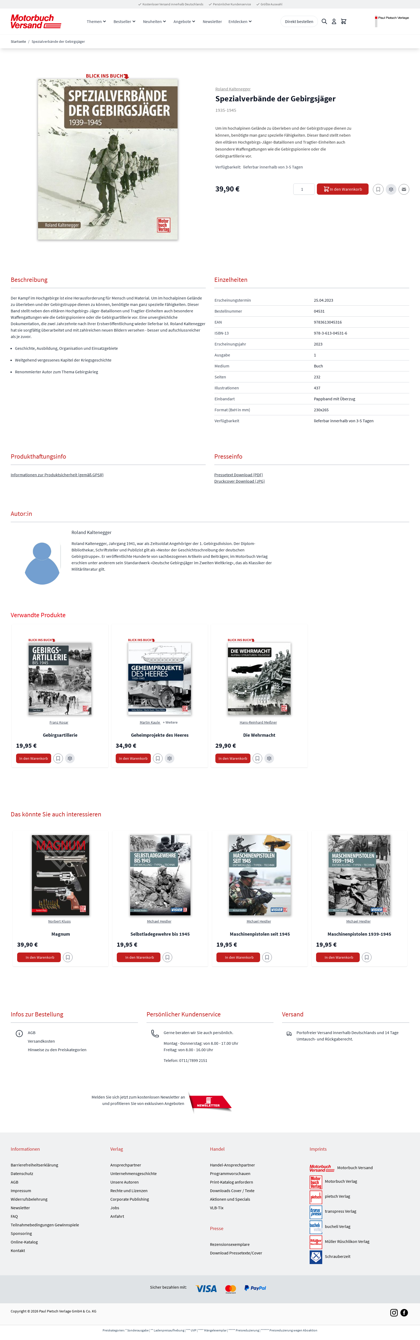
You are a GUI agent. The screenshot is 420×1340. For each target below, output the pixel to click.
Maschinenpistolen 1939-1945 (359, 934)
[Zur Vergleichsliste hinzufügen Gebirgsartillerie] (70, 758)
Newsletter (212, 21)
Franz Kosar (59, 722)
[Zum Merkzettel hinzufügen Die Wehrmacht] (257, 758)
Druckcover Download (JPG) (239, 481)
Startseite (18, 41)
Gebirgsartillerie (60, 735)
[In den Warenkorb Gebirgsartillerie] (33, 758)
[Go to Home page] (36, 21)
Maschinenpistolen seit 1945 (260, 934)
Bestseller (122, 21)
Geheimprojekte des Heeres (160, 735)
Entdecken (238, 21)
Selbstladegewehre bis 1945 (160, 934)
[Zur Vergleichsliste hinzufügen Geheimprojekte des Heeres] (169, 758)
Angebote (182, 21)
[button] (108, 159)
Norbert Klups (59, 921)
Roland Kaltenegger (233, 88)
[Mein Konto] (334, 21)
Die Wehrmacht (259, 735)
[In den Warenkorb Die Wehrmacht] (232, 758)
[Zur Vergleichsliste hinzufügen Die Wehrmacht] (269, 758)
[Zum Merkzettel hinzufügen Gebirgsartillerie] (58, 758)
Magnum (60, 934)
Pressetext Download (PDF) (238, 474)
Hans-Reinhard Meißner (258, 722)
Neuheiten (152, 21)
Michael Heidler (159, 921)
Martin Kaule (150, 722)
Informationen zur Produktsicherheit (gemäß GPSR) (57, 474)
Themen (94, 21)
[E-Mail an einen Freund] (404, 189)
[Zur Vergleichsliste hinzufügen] (391, 189)
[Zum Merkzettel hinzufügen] (378, 189)
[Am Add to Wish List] (68, 957)
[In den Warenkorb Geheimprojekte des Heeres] (133, 758)
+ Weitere (170, 722)
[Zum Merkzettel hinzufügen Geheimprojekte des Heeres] (158, 758)
